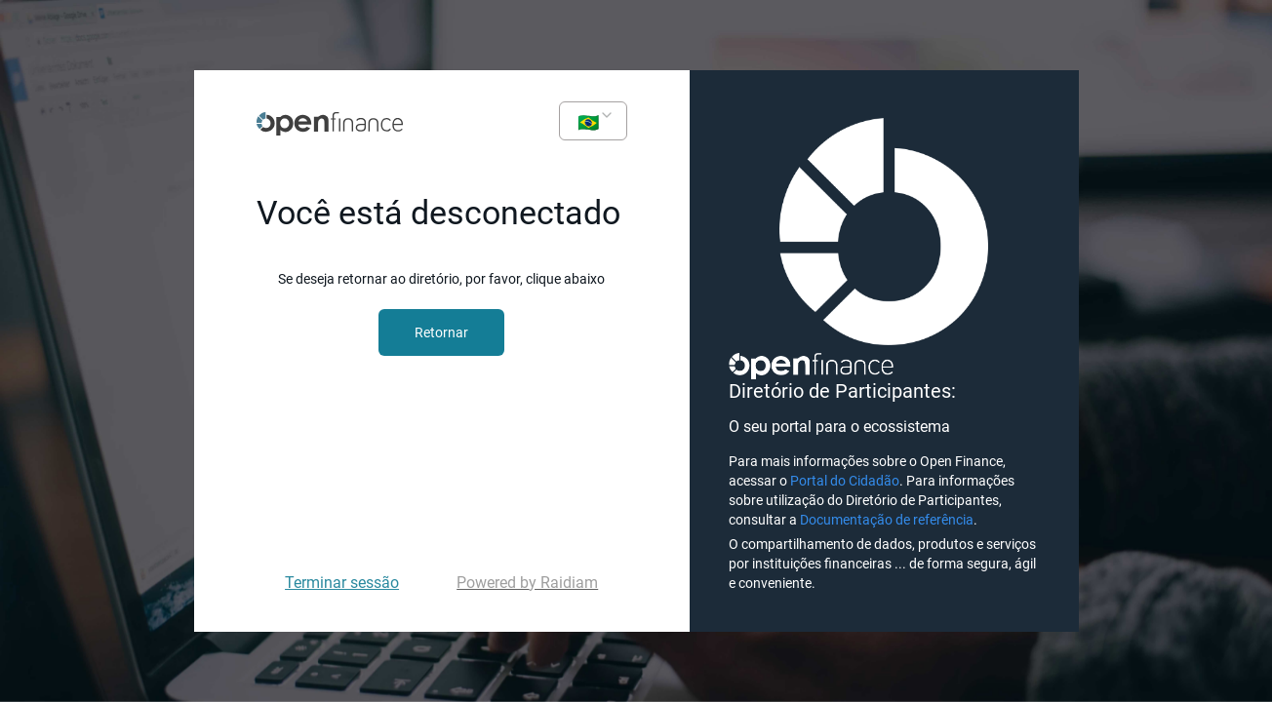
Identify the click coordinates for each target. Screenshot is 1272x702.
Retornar (441, 332)
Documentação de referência (887, 519)
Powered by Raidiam (527, 582)
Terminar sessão (342, 582)
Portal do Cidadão (844, 480)
